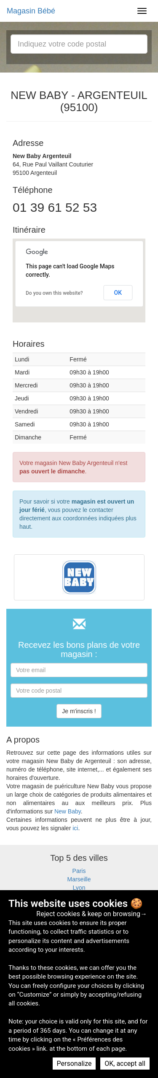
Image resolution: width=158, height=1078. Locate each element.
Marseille (79, 879)
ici (75, 828)
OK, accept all (124, 1064)
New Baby (67, 811)
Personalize (74, 1064)
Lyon (79, 887)
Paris (79, 871)
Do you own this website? (54, 293)
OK (118, 292)
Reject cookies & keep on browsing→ (91, 914)
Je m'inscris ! (79, 711)
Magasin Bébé (31, 11)
